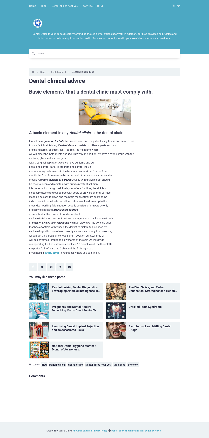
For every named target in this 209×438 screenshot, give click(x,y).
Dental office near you (98, 364)
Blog (44, 5)
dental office (52, 252)
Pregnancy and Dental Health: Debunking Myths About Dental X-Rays (74, 308)
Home (32, 5)
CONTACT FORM (93, 5)
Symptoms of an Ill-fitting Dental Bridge (150, 328)
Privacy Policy (100, 430)
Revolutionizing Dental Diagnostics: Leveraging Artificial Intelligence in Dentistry (75, 289)
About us (77, 430)
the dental (119, 364)
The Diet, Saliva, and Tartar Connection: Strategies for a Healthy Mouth (152, 289)
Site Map (87, 430)
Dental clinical (58, 72)
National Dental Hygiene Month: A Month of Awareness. (74, 347)
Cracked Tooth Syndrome (145, 306)
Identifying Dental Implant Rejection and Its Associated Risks (75, 328)
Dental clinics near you (65, 5)
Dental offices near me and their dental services (136, 430)
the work (133, 364)
